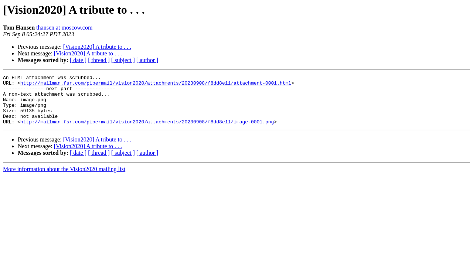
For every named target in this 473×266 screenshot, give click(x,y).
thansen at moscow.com (64, 27)
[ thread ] (99, 60)
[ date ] (78, 60)
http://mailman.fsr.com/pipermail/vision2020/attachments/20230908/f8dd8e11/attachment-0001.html (155, 85)
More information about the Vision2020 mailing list (64, 179)
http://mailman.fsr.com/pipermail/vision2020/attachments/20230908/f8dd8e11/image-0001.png (147, 131)
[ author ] (147, 60)
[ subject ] (123, 60)
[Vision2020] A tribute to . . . (97, 47)
